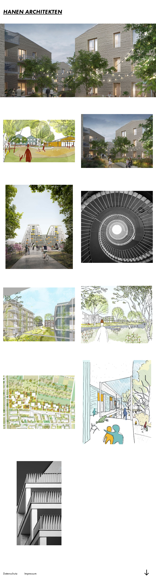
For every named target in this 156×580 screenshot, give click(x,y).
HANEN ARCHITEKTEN (32, 11)
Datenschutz (10, 573)
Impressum (30, 573)
